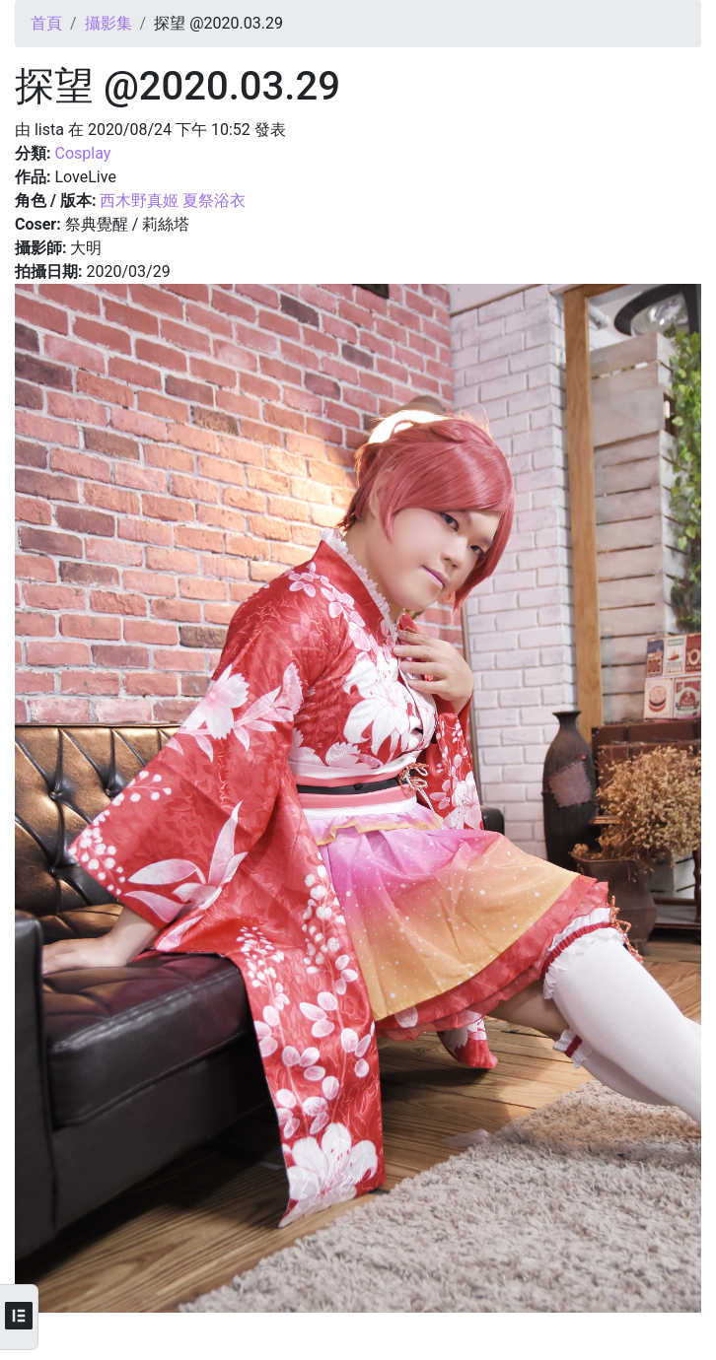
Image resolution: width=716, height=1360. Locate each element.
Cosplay (82, 153)
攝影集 (108, 23)
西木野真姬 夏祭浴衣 (173, 200)
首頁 (46, 23)
